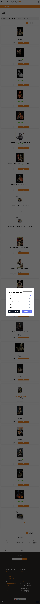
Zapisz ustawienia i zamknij (14, 311)
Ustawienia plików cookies (15, 292)
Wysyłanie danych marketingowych (17, 304)
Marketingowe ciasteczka (15, 298)
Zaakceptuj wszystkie (27, 311)
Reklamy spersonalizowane (15, 307)
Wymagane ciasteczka (14, 295)
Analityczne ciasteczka (14, 301)
